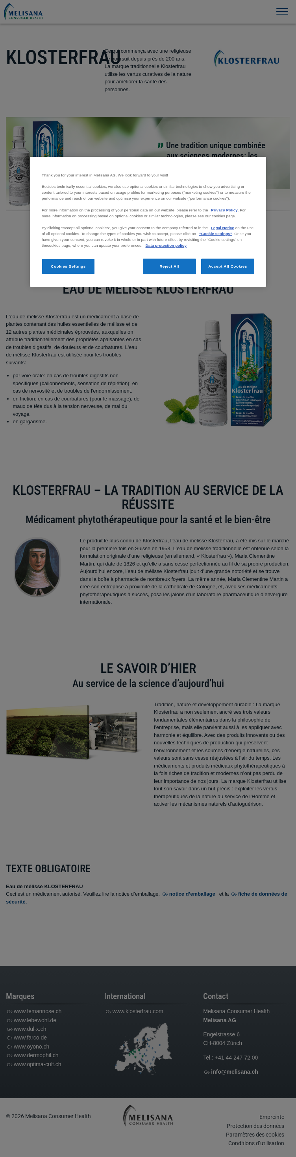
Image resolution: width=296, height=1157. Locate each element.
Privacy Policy (224, 210)
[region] (148, 222)
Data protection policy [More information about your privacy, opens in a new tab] (166, 245)
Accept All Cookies (227, 266)
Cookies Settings (68, 266)
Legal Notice (222, 228)
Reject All (169, 266)
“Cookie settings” (215, 233)
